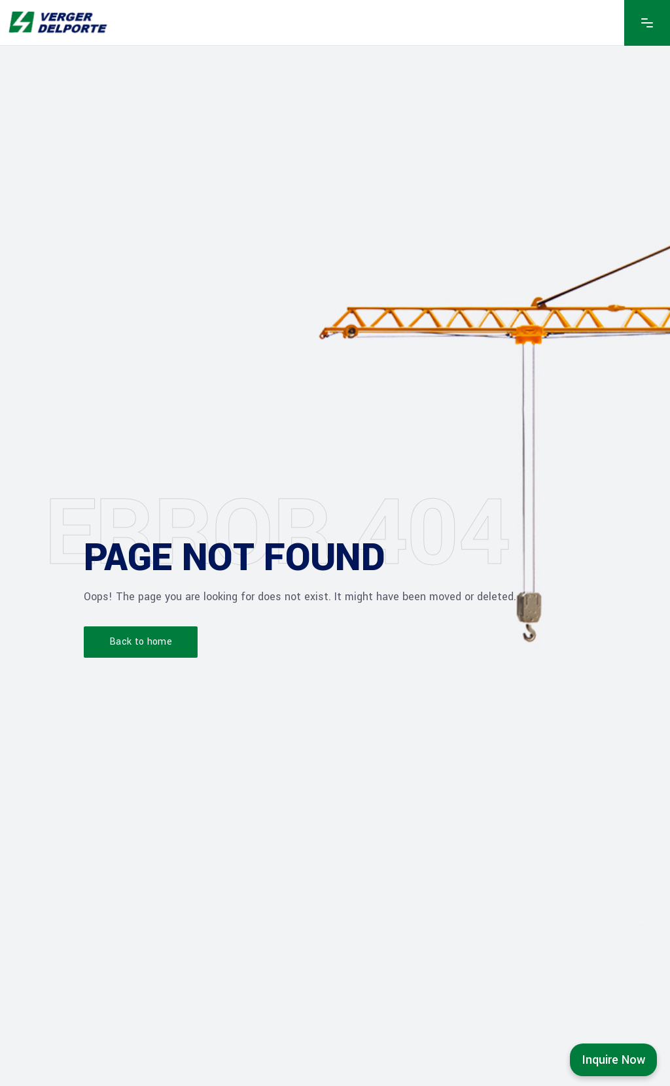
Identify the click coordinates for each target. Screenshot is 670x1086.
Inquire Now (613, 1059)
